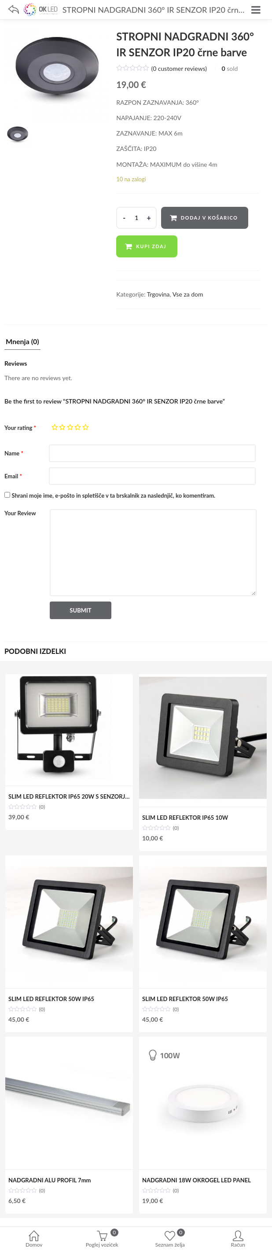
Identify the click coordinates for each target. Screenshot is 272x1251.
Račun (238, 1240)
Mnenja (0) (22, 341)
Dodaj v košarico (209, 217)
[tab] (22, 344)
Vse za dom (188, 294)
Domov (34, 1240)
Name (13, 453)
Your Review (20, 513)
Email (13, 476)
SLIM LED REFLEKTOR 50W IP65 (51, 998)
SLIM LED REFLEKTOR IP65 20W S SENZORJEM (71, 796)
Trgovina (158, 294)
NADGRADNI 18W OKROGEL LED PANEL (196, 1180)
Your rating (20, 427)
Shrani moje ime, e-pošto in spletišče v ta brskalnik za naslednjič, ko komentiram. (114, 495)
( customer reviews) (179, 68)
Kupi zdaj (151, 246)
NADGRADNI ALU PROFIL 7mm (49, 1180)
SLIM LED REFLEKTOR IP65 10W (185, 817)
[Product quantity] (136, 218)
